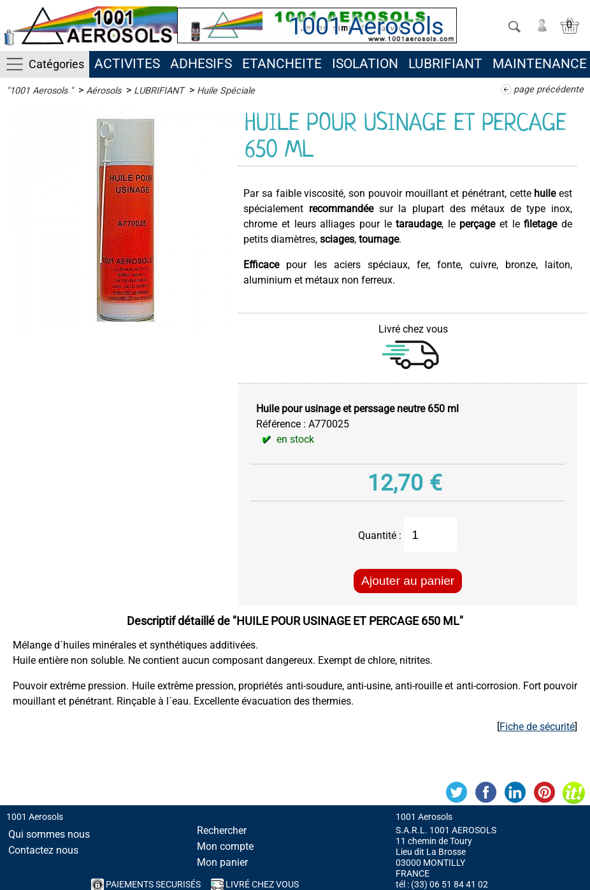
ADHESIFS (201, 63)
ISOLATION (365, 63)
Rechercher (222, 830)
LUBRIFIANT (445, 63)
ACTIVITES (127, 63)
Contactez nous (43, 850)
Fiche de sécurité (537, 727)
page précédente (549, 89)
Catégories (56, 64)
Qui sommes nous (49, 834)
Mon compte (225, 846)
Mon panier (222, 862)
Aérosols (103, 90)
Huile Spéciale (226, 90)
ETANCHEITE (282, 63)
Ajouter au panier (407, 580)
